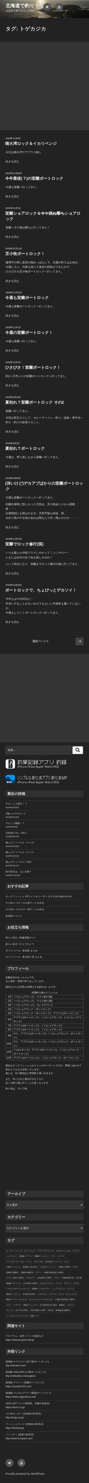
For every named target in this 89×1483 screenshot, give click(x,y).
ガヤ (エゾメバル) (63, 1251)
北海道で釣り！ (22, 5)
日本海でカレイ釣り (16, 833)
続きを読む (12, 161)
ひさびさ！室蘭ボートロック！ (33, 367)
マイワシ (70, 1289)
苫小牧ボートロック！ (25, 254)
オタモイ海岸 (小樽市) (15, 1278)
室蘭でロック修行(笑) (24, 544)
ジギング (52, 1294)
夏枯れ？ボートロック (25, 448)
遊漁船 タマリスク (13, 1283)
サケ (53, 1256)
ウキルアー (30, 1278)
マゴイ (75, 1267)
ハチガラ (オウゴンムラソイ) (17, 1289)
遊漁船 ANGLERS (30, 1267)
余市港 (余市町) (29, 1294)
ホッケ (59, 1283)
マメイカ (9, 1310)
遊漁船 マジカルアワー (41, 1289)
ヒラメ (66, 1262)
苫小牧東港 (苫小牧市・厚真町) (52, 1305)
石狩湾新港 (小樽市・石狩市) (42, 1310)
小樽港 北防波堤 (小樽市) (65, 1299)
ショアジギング (58, 1289)
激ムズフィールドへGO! (18, 862)
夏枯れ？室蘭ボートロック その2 (34, 402)
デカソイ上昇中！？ (16, 803)
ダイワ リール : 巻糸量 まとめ (21, 950)
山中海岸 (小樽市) (30, 1283)
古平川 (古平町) (22, 1310)
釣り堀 (78, 1278)
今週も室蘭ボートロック (27, 297)
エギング (71, 1305)
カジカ (61, 1294)
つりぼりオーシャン (48, 1267)
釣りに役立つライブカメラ (20, 944)
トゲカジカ (42, 1294)
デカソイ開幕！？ (15, 823)
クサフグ (17, 1305)
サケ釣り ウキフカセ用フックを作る (25, 903)
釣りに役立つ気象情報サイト (21, 937)
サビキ (76, 1283)
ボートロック (30, 1251)
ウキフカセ (38, 1262)
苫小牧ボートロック (53, 1262)
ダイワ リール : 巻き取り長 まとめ (24, 957)
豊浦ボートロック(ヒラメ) (16, 1299)
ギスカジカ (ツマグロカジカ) (41, 1299)
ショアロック (11, 1256)
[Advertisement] (44, 86)
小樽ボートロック (13, 1267)
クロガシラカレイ (47, 1283)
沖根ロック (34, 1316)
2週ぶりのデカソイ (16, 813)
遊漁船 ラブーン (25, 1256)
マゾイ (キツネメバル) (15, 1262)
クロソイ (76, 1251)
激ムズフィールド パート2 (20, 852)
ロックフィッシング (14, 1251)
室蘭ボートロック (42, 1256)
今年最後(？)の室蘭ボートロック (34, 178)
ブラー (8, 1305)
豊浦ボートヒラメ (30, 1305)
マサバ (56, 1278)
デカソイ (67, 1283)
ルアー (38, 1272)
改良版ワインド (14, 916)
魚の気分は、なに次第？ (19, 871)
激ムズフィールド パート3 (20, 842)
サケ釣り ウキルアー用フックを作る (25, 909)
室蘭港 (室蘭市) (12, 1272)
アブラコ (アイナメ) (46, 1251)
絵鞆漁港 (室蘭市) (63, 1310)
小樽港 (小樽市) (64, 1267)
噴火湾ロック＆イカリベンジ (31, 143)
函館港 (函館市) (27, 1272)
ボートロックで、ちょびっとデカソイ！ (41, 590)
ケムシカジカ (71, 1294)
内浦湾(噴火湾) (68, 1278)
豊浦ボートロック (13, 1294)
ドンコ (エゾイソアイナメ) (17, 1316)
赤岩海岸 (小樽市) (45, 1278)
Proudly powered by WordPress (25, 1473)
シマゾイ (60, 1256)
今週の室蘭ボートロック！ (29, 332)
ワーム (29, 1262)
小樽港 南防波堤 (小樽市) (53, 1272)
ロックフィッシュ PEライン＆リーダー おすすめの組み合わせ (39, 896)
